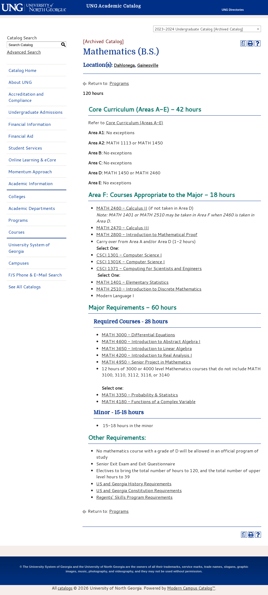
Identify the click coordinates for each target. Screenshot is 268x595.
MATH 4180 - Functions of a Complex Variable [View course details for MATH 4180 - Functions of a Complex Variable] (148, 401)
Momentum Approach (30, 171)
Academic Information (30, 183)
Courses (16, 232)
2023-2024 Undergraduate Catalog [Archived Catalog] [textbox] (199, 29)
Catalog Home (22, 70)
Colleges (16, 196)
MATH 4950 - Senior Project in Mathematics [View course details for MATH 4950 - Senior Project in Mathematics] (146, 362)
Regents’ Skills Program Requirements (134, 497)
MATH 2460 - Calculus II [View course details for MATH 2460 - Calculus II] (121, 208)
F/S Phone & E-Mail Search (35, 275)
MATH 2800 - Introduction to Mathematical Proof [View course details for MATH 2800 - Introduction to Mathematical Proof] (146, 234)
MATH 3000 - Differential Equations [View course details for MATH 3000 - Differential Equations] (138, 334)
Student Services (25, 148)
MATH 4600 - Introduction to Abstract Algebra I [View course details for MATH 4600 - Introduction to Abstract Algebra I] (151, 341)
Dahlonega (124, 65)
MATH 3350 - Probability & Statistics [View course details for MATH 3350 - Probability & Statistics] (140, 395)
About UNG (20, 82)
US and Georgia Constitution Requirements (139, 490)
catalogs (65, 588)
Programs (18, 220)
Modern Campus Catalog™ (191, 588)
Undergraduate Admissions (35, 112)
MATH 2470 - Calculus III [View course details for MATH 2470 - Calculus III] (122, 227)
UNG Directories (233, 9)
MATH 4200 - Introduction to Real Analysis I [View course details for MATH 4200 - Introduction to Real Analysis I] (147, 355)
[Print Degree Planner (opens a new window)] (243, 43)
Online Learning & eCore (32, 160)
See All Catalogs (24, 286)
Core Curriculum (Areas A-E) (134, 122)
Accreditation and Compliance (26, 97)
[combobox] (207, 29)
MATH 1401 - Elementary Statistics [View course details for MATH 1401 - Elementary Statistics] (132, 282)
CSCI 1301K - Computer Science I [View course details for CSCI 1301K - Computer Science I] (130, 261)
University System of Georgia (29, 247)
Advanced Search (24, 52)
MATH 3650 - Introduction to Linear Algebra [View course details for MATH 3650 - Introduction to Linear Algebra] (147, 348)
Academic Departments (31, 208)
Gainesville (147, 65)
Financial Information (29, 124)
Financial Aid (20, 136)
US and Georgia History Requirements (133, 483)
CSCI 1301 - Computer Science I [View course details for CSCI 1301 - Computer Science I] (129, 255)
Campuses (18, 263)
